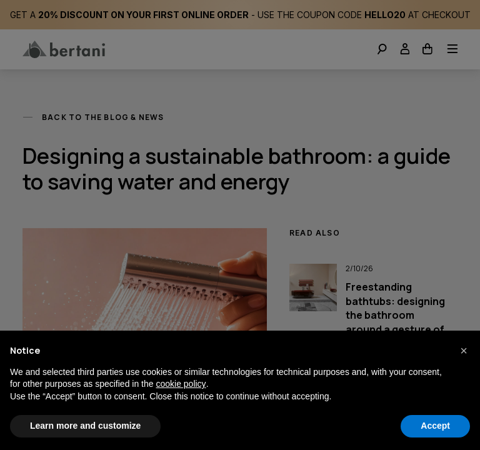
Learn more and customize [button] (85, 426)
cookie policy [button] (181, 384)
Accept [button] (435, 426)
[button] (464, 351)
